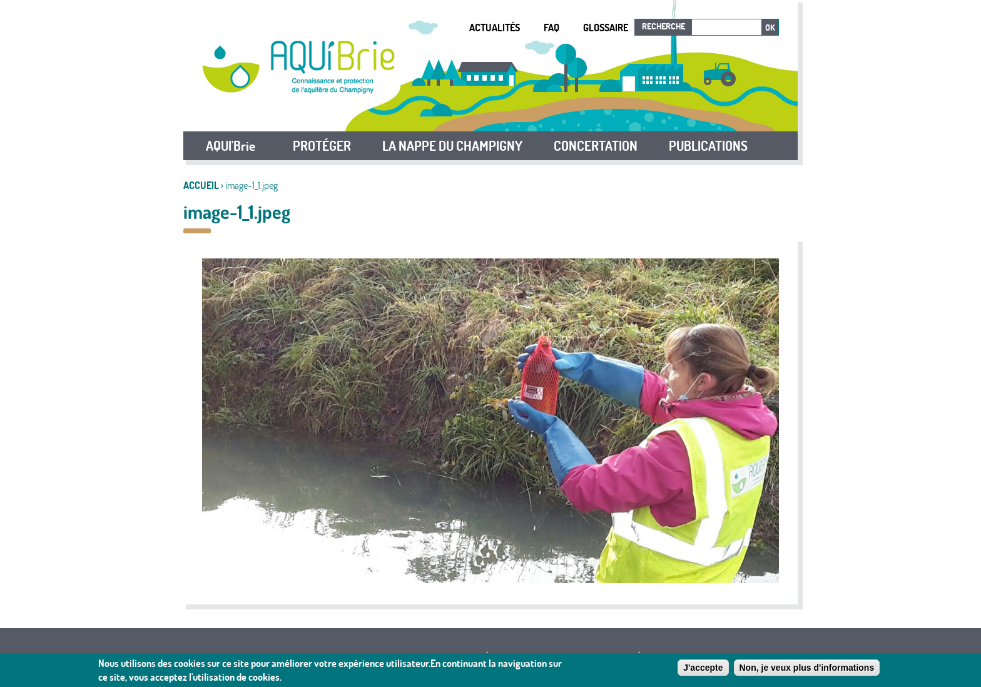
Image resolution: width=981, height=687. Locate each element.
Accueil (201, 185)
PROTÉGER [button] (322, 146)
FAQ (551, 27)
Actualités (494, 27)
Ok (770, 27)
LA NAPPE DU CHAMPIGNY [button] (452, 146)
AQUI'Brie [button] (230, 146)
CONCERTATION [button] (596, 146)
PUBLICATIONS (708, 146)
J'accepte (703, 668)
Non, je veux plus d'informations (807, 668)
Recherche (663, 26)
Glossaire (605, 27)
